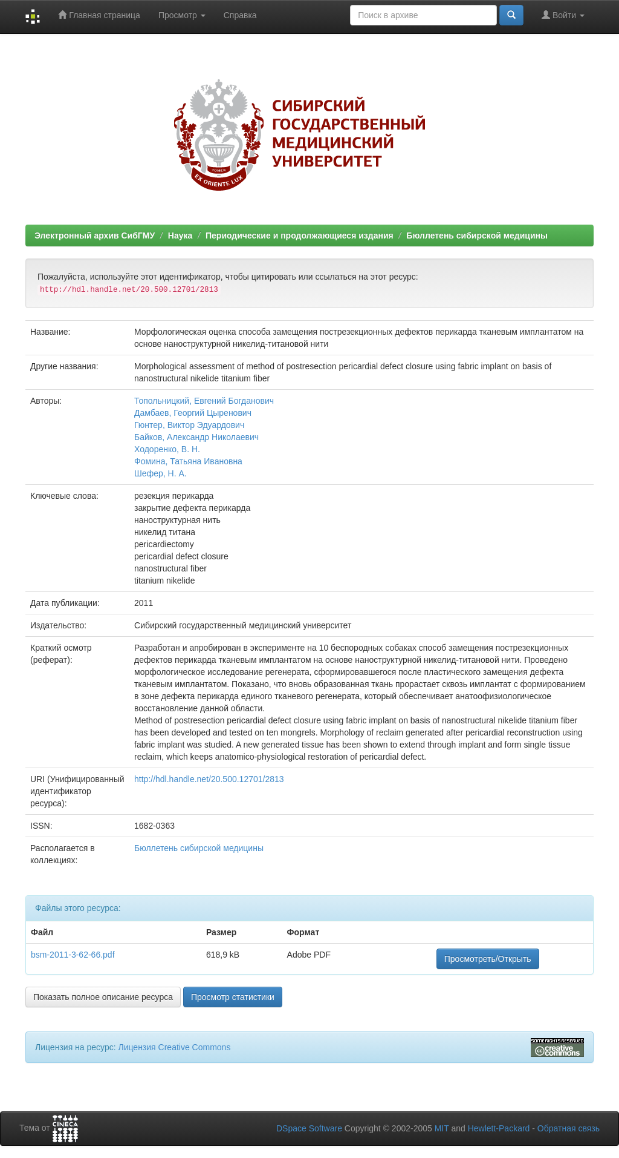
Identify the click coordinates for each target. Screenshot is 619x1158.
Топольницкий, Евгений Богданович (204, 401)
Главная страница (99, 15)
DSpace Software (309, 1128)
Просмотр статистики (232, 997)
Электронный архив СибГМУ (94, 235)
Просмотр (182, 15)
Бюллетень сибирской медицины (477, 235)
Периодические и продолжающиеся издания (300, 235)
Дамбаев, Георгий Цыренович (192, 413)
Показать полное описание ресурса (103, 997)
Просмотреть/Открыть (487, 959)
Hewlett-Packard (499, 1128)
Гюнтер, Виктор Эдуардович (189, 425)
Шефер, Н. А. (160, 473)
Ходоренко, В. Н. (167, 449)
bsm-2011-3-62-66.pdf (73, 954)
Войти (563, 15)
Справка (240, 15)
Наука (180, 235)
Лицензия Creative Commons (174, 1047)
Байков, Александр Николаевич (196, 437)
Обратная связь (568, 1128)
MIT (442, 1128)
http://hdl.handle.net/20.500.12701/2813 (209, 779)
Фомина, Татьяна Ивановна (188, 461)
